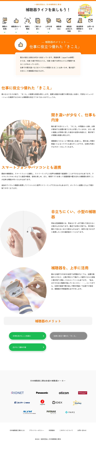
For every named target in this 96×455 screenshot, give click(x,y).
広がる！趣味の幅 (19, 355)
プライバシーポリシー (36, 439)
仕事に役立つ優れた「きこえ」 (65, 344)
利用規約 (52, 439)
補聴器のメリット (16, 31)
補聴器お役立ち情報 (69, 32)
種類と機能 (27, 31)
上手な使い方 (48, 31)
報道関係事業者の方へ (79, 32)
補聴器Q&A (58, 31)
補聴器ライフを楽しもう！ (48, 13)
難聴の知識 (4, 31)
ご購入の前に (37, 31)
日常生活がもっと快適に (22, 344)
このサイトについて (66, 439)
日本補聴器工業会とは (17, 439)
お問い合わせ (90, 31)
